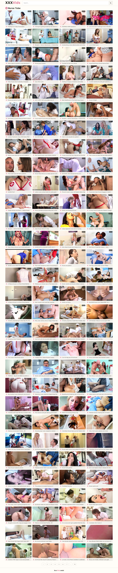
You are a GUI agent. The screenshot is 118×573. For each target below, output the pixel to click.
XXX (12, 3)
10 (74, 564)
